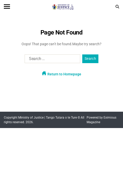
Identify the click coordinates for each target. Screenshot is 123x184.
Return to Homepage (61, 73)
